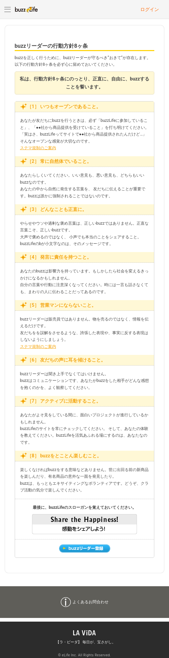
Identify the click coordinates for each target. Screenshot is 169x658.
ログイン (149, 9)
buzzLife (26, 9)
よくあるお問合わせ (90, 602)
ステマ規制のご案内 (38, 148)
